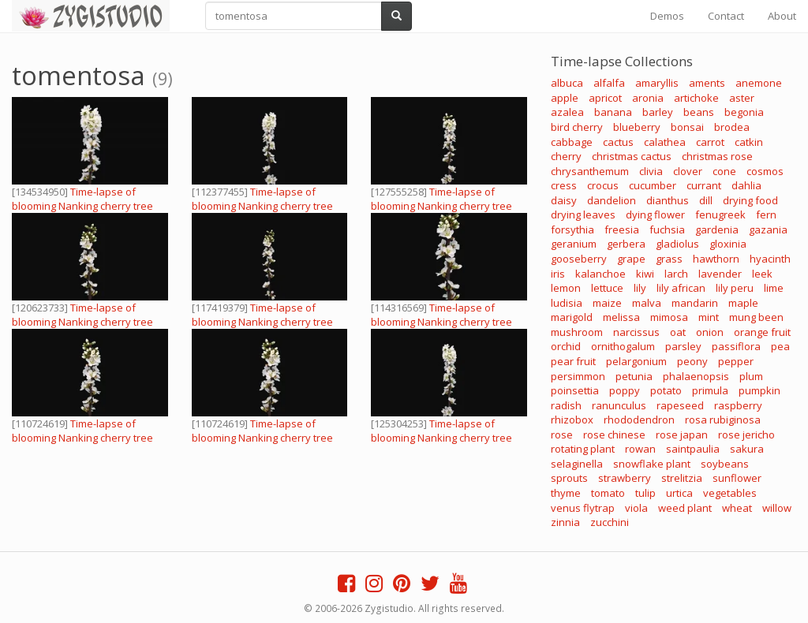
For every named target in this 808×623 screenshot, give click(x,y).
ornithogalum (623, 346)
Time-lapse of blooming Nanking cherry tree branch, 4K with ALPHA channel (85, 206)
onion (710, 332)
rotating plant (583, 449)
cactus (618, 142)
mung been (756, 317)
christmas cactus (631, 156)
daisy (564, 200)
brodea (732, 127)
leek (762, 274)
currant (703, 185)
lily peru (735, 288)
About (782, 16)
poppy (624, 390)
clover (687, 171)
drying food (750, 200)
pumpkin (759, 390)
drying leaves (583, 214)
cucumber (652, 185)
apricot (605, 98)
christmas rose (717, 156)
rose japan (682, 434)
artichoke (696, 98)
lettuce (607, 288)
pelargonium (636, 361)
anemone (758, 83)
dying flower (655, 214)
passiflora (736, 346)
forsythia (572, 229)
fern (766, 214)
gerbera (626, 244)
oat (678, 332)
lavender (720, 274)
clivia (651, 171)
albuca (567, 83)
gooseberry (579, 259)
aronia (648, 98)
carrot (710, 142)
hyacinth (770, 259)
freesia (621, 229)
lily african (680, 288)
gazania (768, 229)
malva (646, 303)
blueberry (636, 127)
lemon (566, 288)
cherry (566, 156)
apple (564, 98)
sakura (747, 449)
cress (564, 185)
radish (566, 405)
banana (613, 112)
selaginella (577, 464)
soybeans (725, 464)
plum (751, 376)
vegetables (730, 493)
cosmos (765, 171)
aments (707, 83)
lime (774, 288)
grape (631, 259)
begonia (744, 112)
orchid (566, 346)
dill (706, 200)
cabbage (572, 142)
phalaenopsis (696, 376)
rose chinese (614, 434)
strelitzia (681, 478)
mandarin (694, 303)
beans (698, 112)
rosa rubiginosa (723, 419)
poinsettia (575, 390)
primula (710, 390)
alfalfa (609, 83)
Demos (667, 16)
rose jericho (746, 434)
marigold (572, 317)
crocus (603, 185)
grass (669, 259)
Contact (726, 16)
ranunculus (619, 405)
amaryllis (657, 83)
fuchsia (667, 229)
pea (780, 346)
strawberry (624, 478)
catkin (749, 142)
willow (776, 508)
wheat (737, 508)
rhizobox (572, 419)
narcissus (636, 332)
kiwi (645, 274)
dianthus (667, 200)
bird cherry (577, 127)
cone (724, 171)
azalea (567, 112)
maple (743, 303)
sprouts (569, 478)
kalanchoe (600, 274)
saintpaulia (693, 449)
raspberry (738, 405)
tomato (608, 493)
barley (657, 112)
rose (562, 434)
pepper (736, 361)
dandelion (611, 200)
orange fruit (762, 332)
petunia (634, 376)
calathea (665, 142)
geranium (574, 244)
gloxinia (727, 244)
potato (666, 390)
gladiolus (677, 244)
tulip (645, 493)
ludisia (566, 303)
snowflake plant (651, 464)
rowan (640, 449)
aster (741, 98)
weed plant (685, 508)
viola (636, 508)
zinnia (565, 522)
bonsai (687, 127)
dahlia (746, 185)
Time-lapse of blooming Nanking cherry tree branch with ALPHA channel (441, 206)
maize (607, 303)
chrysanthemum (590, 171)
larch (676, 274)
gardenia (717, 229)
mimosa (669, 317)
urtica (679, 493)
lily (640, 288)
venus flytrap (583, 508)
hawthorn (716, 259)
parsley (683, 346)
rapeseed (680, 405)
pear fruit (573, 361)
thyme (566, 493)
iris (558, 274)
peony (692, 361)
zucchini (609, 522)
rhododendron (639, 419)
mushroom (577, 332)
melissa (621, 317)
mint (708, 317)
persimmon (578, 376)
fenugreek (720, 214)
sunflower (737, 478)
